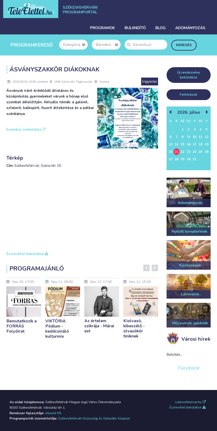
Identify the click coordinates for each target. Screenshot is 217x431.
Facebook (188, 367)
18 (200, 144)
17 (194, 144)
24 (194, 152)
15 (182, 144)
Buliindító (135, 27)
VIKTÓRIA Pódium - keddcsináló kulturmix (57, 328)
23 (189, 152)
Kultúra (104, 82)
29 (182, 159)
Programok (102, 27)
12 (207, 137)
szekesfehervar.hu (190, 402)
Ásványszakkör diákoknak (54, 69)
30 (189, 159)
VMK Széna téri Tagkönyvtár (71, 82)
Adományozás (190, 27)
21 (176, 152)
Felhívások (188, 94)
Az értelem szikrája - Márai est (99, 326)
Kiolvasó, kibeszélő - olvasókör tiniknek (134, 328)
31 (194, 159)
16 (189, 144)
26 (207, 152)
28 (176, 159)
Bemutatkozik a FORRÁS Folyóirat (21, 326)
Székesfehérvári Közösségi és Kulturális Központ (94, 418)
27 (170, 159)
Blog (160, 27)
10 (194, 137)
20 (170, 152)
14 (176, 144)
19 (207, 144)
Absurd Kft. (53, 413)
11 (200, 137)
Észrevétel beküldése (187, 407)
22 (182, 152)
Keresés (184, 45)
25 (200, 152)
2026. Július (188, 112)
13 (170, 144)
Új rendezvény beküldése (188, 75)
